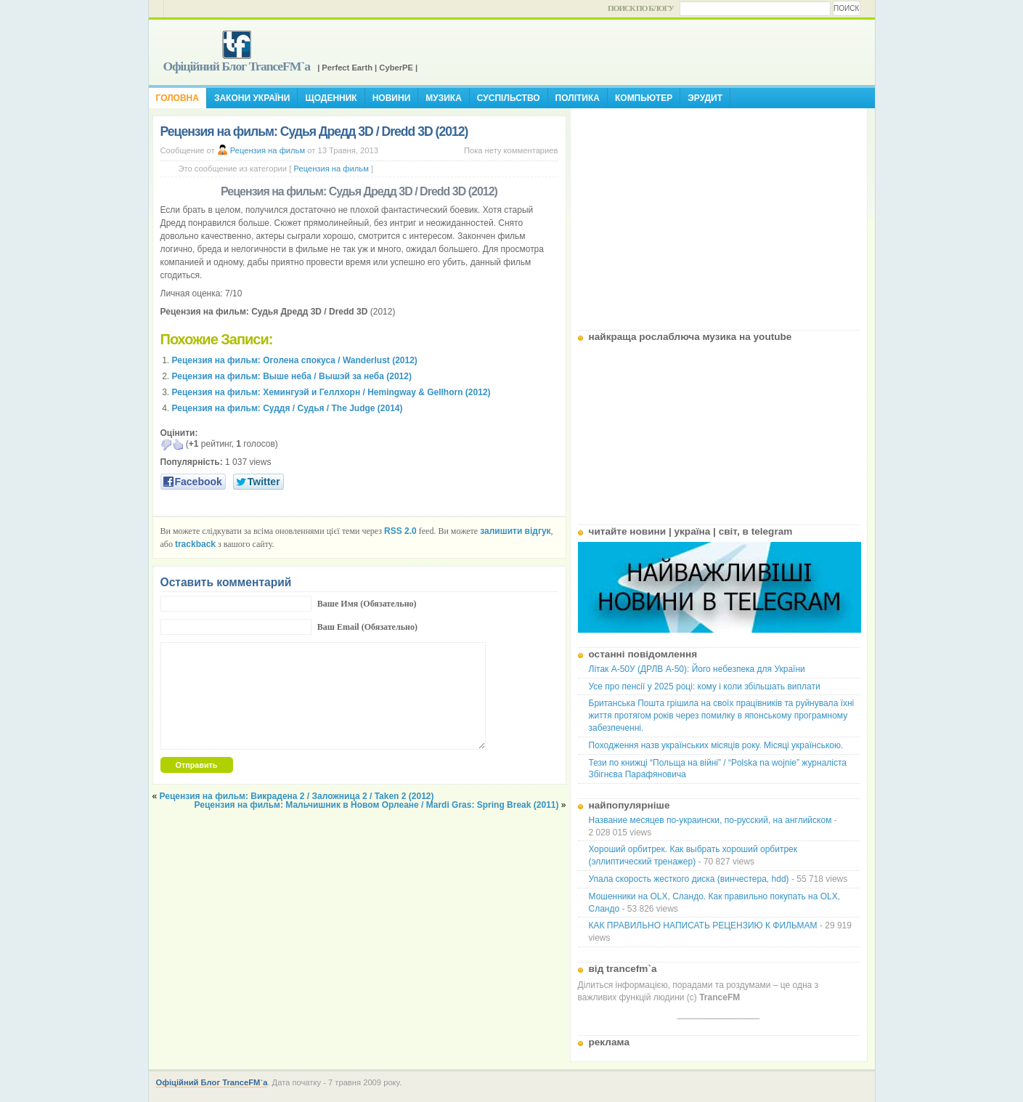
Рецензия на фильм (267, 150)
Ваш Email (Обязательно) (367, 627)
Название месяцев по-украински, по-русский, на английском (710, 820)
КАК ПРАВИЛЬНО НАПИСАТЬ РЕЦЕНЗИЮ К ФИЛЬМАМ (703, 925)
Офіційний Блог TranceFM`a (237, 66)
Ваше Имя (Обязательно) (367, 604)
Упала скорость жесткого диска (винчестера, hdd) (689, 879)
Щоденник (330, 98)
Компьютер (643, 98)
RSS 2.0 (400, 531)
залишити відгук (515, 531)
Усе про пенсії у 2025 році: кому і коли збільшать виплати (704, 686)
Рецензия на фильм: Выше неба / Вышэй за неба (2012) (292, 376)
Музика (443, 98)
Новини (391, 98)
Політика (577, 98)
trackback (195, 544)
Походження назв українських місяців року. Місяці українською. (716, 745)
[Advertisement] (719, 213)
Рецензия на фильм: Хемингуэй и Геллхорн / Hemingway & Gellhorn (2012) (331, 392)
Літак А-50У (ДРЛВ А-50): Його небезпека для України (697, 669)
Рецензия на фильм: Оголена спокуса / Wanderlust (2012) (294, 360)
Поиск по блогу (641, 8)
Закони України (252, 98)
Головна (177, 98)
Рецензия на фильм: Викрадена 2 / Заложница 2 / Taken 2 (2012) (297, 796)
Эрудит (705, 98)
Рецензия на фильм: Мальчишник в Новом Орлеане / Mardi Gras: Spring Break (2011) (377, 805)
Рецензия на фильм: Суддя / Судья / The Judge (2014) (287, 408)
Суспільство (508, 98)
